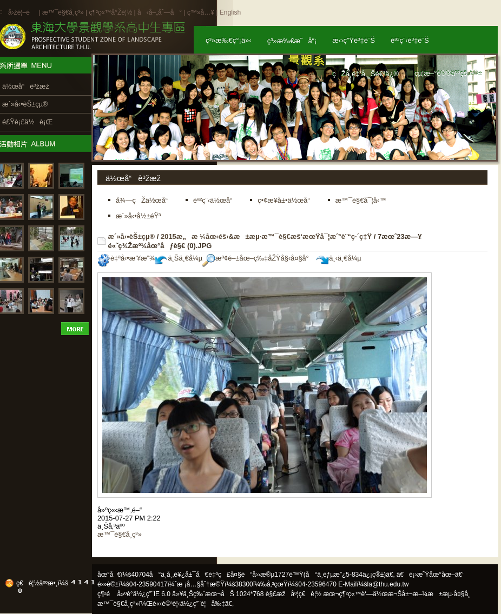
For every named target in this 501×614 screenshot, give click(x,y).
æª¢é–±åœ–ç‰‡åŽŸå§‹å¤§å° (258, 258)
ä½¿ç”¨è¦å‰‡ (202, 604)
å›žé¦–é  (22, 12)
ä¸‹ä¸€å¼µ (338, 258)
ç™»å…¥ (200, 12)
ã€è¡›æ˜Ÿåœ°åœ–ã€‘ (430, 574)
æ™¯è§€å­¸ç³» (63, 12)
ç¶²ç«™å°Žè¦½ (110, 12)
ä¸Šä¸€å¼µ (178, 258)
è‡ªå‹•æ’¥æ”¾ (126, 258)
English (230, 12)
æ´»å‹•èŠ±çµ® (131, 236)
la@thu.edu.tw (388, 584)
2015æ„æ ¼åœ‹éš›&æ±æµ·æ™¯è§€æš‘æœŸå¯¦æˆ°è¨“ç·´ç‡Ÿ (266, 236)
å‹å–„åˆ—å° (159, 12)
